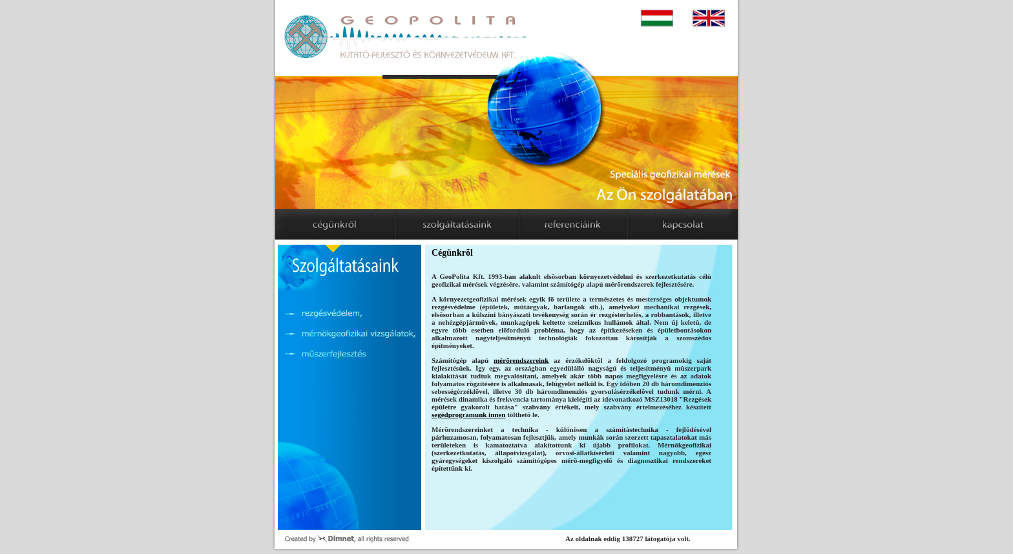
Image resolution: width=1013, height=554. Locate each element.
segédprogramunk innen (468, 414)
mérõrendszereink (521, 360)
